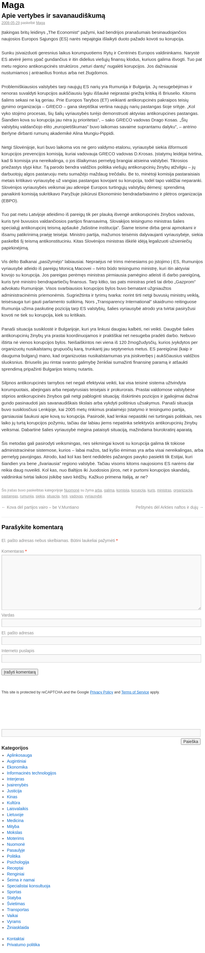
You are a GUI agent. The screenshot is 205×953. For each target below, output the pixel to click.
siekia (40, 496)
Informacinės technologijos (31, 773)
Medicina (15, 820)
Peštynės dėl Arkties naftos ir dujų (170, 507)
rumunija (27, 496)
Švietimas (16, 903)
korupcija (138, 490)
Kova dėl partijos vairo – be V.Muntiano (40, 507)
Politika (13, 856)
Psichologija (18, 862)
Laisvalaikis (17, 808)
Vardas (7, 615)
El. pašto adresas (17, 632)
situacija (53, 496)
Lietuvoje (15, 814)
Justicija (14, 790)
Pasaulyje (16, 850)
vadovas (76, 496)
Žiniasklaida (18, 927)
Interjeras (15, 779)
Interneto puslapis (18, 650)
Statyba (14, 897)
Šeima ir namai (21, 880)
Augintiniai (16, 761)
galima (109, 490)
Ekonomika (17, 767)
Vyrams (14, 921)
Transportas (18, 909)
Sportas (14, 891)
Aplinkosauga (19, 755)
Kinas (12, 796)
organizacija (183, 490)
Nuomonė (71, 490)
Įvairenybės (17, 785)
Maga (12, 5)
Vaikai (12, 915)
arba (98, 490)
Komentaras (14, 551)
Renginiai (15, 874)
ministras (164, 490)
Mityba (13, 826)
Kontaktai (15, 938)
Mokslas (14, 832)
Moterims (15, 838)
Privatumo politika (23, 944)
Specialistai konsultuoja (28, 886)
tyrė (65, 496)
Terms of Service (135, 692)
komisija (122, 490)
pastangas (9, 496)
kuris (151, 490)
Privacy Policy (101, 692)
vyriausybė (93, 496)
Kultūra (13, 802)
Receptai (15, 868)
